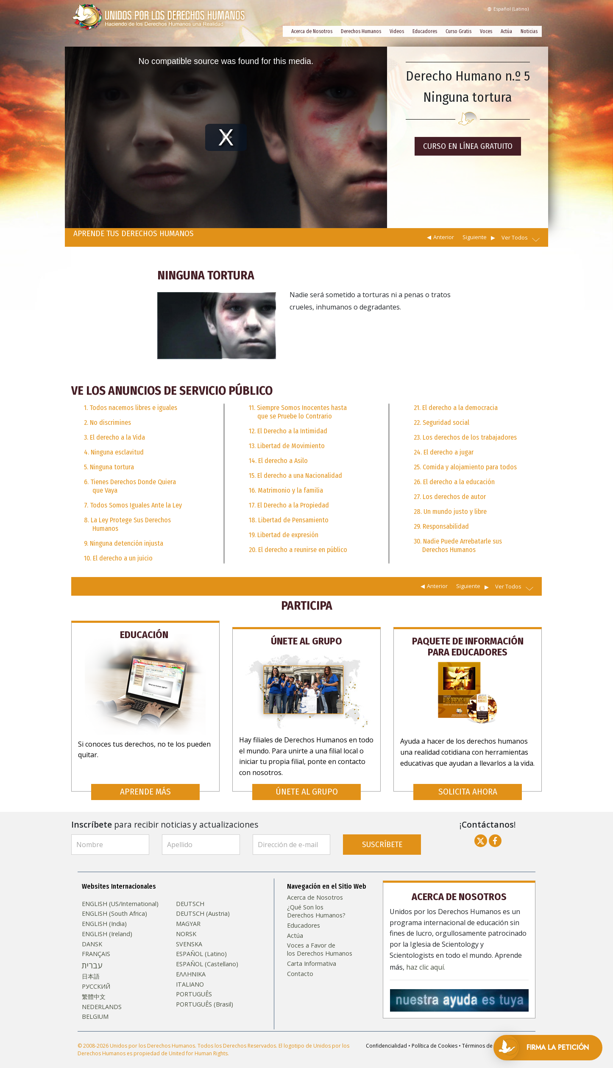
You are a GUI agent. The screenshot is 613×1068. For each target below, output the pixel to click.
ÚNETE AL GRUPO (307, 783)
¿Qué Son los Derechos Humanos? (316, 904)
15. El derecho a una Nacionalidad (295, 475)
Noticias (529, 31)
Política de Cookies (434, 1037)
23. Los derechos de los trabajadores (465, 437)
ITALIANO (190, 976)
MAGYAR (188, 916)
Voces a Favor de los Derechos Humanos (319, 941)
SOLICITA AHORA (467, 783)
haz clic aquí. (425, 957)
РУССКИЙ (96, 978)
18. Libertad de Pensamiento (289, 520)
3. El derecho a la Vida (114, 437)
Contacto (300, 966)
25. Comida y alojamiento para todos (465, 467)
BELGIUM (95, 1008)
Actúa (506, 31)
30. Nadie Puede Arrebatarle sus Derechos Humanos (458, 545)
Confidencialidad (386, 1037)
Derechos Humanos (361, 31)
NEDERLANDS (102, 999)
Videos (397, 31)
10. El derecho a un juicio (118, 558)
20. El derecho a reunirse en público (298, 550)
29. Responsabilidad (441, 526)
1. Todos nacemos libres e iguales (130, 408)
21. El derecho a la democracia (456, 408)
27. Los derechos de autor (450, 497)
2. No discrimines (107, 422)
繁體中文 (94, 989)
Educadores (424, 31)
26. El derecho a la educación (454, 482)
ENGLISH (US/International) (120, 896)
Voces (486, 31)
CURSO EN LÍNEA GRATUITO (468, 146)
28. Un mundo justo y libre (450, 512)
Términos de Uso (483, 1037)
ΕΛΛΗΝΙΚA (191, 966)
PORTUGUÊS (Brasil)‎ (204, 996)
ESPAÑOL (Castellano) (207, 956)
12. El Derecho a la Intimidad (288, 431)
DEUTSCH (190, 896)
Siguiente (475, 237)
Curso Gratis (458, 31)
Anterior (443, 237)
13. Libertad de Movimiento (287, 446)
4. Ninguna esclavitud (114, 452)
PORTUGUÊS (194, 986)
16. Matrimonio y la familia (286, 490)
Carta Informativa (311, 955)
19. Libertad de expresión (283, 535)
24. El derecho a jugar (444, 452)
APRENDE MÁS (145, 783)
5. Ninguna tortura (109, 467)
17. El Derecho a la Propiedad (289, 505)
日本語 (91, 969)
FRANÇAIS (96, 946)
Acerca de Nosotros (311, 31)
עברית (92, 957)
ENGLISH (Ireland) (107, 926)
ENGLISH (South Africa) (114, 906)
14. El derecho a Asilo (278, 461)
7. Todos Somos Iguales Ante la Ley (133, 505)
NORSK (186, 926)
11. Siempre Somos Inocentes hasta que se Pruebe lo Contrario (298, 412)
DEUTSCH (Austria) (203, 906)
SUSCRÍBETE (382, 836)
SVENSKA (189, 936)
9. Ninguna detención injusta (123, 543)
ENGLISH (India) (104, 916)
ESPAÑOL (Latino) (201, 946)
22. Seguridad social (441, 422)
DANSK (92, 936)
